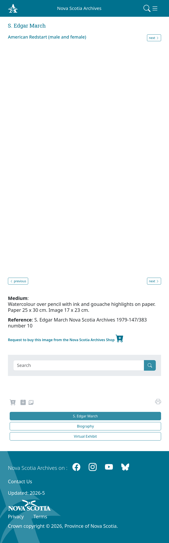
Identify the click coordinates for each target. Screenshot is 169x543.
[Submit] (150, 365)
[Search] (78, 365)
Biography (85, 426)
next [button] (154, 38)
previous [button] (18, 281)
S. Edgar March (85, 416)
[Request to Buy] (13, 403)
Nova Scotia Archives (79, 8)
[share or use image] (31, 403)
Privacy (16, 516)
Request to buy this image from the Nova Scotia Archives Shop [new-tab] (66, 338)
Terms (40, 516)
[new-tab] (23, 403)
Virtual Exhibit (85, 436)
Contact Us (20, 481)
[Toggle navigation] (151, 8)
